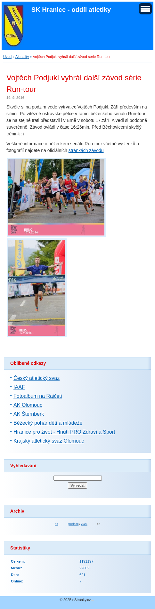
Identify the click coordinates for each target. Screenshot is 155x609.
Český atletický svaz (36, 378)
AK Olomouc (27, 405)
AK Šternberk (28, 414)
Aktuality (22, 57)
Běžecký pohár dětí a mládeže (47, 423)
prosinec (73, 523)
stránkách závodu (86, 150)
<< (56, 523)
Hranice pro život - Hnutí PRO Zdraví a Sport (64, 432)
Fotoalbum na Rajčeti (37, 396)
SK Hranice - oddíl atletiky (71, 9)
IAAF (19, 387)
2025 (84, 523)
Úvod (7, 57)
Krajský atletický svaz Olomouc (48, 441)
